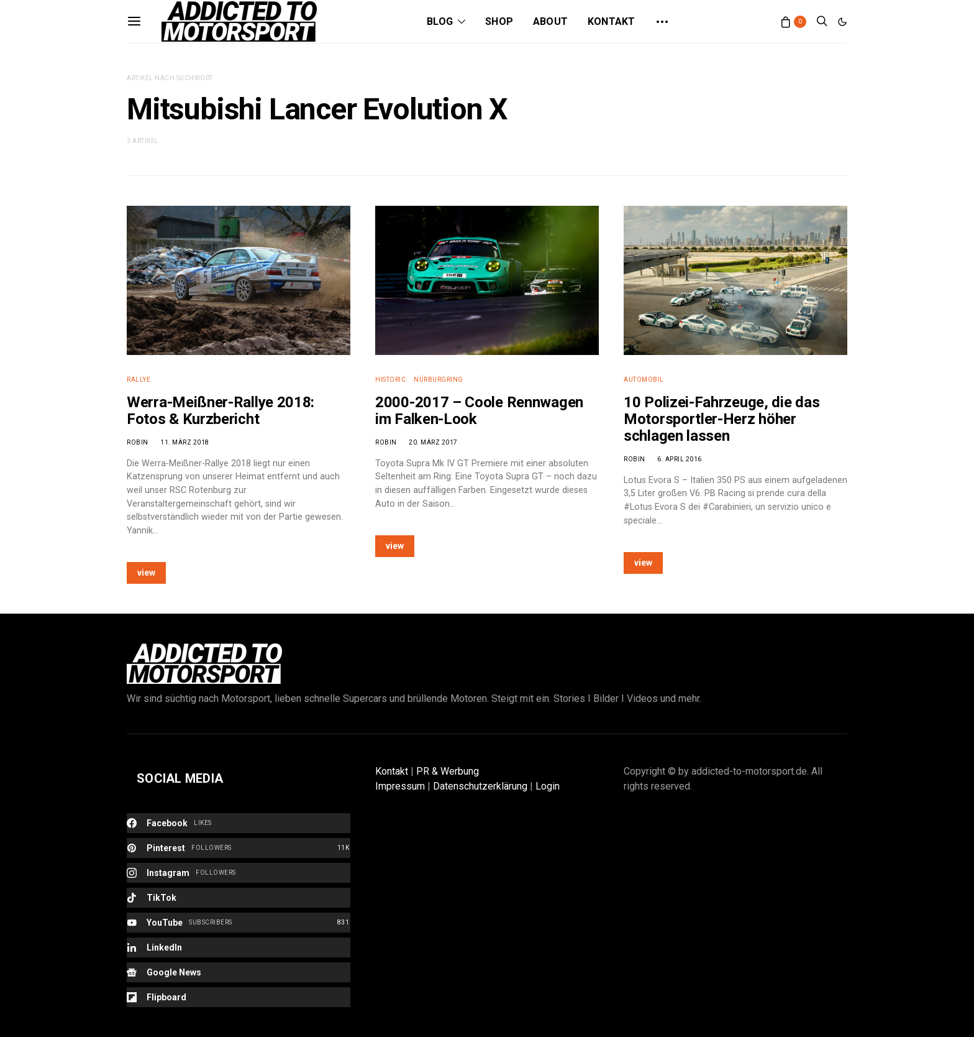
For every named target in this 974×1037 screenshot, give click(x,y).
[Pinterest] (238, 848)
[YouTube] (238, 923)
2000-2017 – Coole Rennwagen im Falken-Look (479, 411)
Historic (390, 379)
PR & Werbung (447, 771)
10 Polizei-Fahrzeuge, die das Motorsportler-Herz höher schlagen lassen (721, 419)
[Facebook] (238, 823)
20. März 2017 (433, 442)
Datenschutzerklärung (480, 786)
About (550, 21)
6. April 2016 (679, 459)
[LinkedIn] (238, 947)
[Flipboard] (238, 997)
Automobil (644, 379)
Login (547, 786)
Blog (440, 21)
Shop (499, 21)
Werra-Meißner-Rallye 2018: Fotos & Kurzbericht (220, 411)
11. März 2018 (184, 442)
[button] (842, 22)
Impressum (400, 786)
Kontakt (611, 21)
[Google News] (238, 972)
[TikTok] (238, 898)
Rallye (138, 379)
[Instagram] (238, 873)
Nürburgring (438, 379)
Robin (137, 442)
